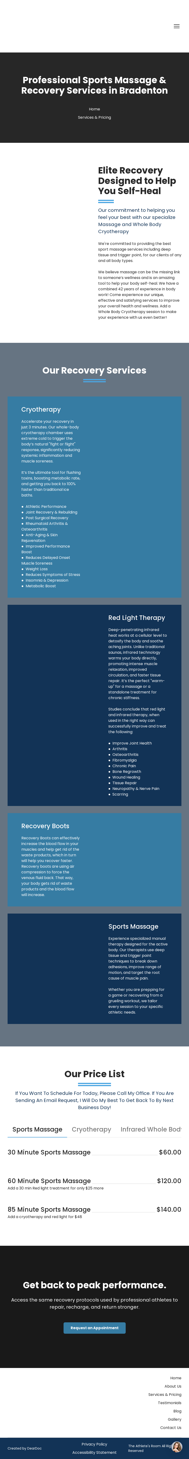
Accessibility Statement (94, 1452)
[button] (37, 1129)
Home (94, 109)
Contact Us (170, 1427)
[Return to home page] (36, 26)
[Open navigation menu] (176, 26)
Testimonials (169, 1403)
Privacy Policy (94, 1444)
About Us (173, 1386)
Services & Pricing (94, 117)
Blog (177, 1411)
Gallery (174, 1419)
